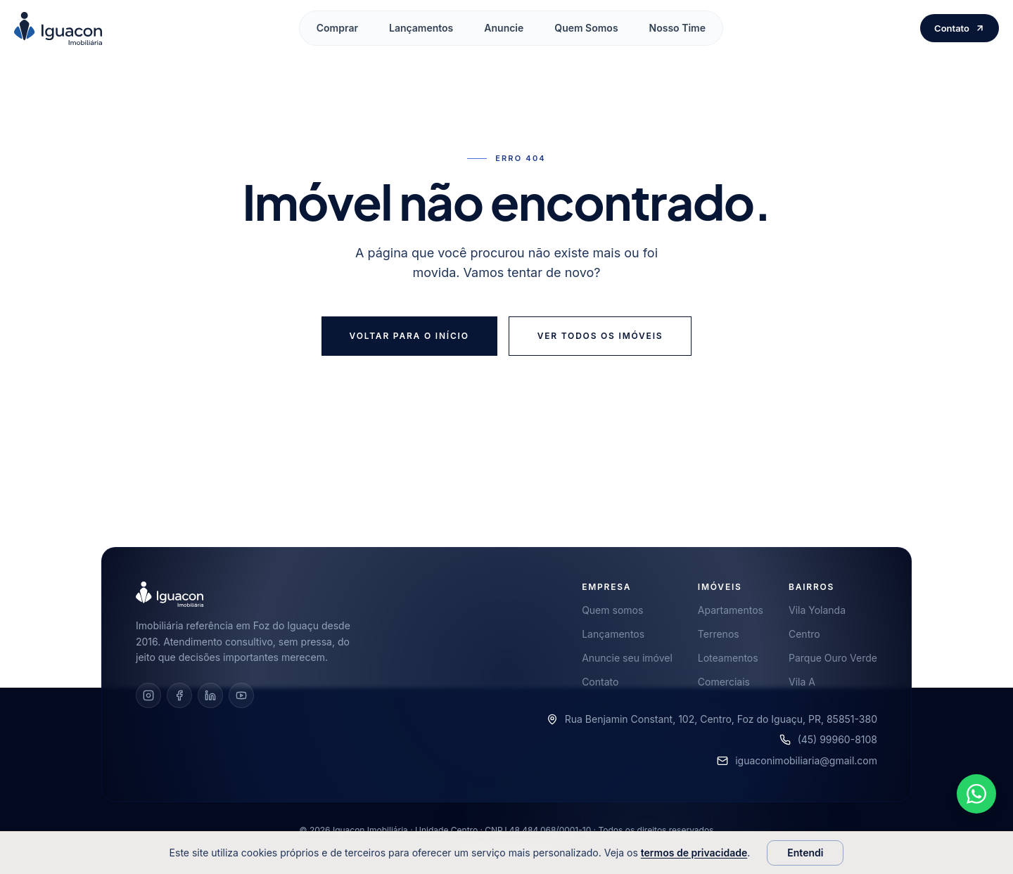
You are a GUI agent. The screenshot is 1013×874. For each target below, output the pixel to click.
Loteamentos (728, 658)
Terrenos (718, 634)
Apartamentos (730, 610)
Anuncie (503, 28)
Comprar (337, 28)
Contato (959, 28)
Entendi (805, 853)
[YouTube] (241, 695)
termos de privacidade (694, 853)
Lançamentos (421, 28)
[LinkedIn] (210, 695)
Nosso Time (677, 28)
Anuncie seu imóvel (627, 658)
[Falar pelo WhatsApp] (976, 800)
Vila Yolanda (817, 610)
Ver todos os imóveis (600, 335)
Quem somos (612, 610)
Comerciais (724, 682)
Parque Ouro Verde (833, 658)
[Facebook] (179, 695)
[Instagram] (148, 695)
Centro (804, 634)
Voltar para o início (409, 335)
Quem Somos (586, 28)
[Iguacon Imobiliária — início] (58, 28)
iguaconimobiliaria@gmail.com (806, 760)
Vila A (802, 682)
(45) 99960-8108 (837, 739)
